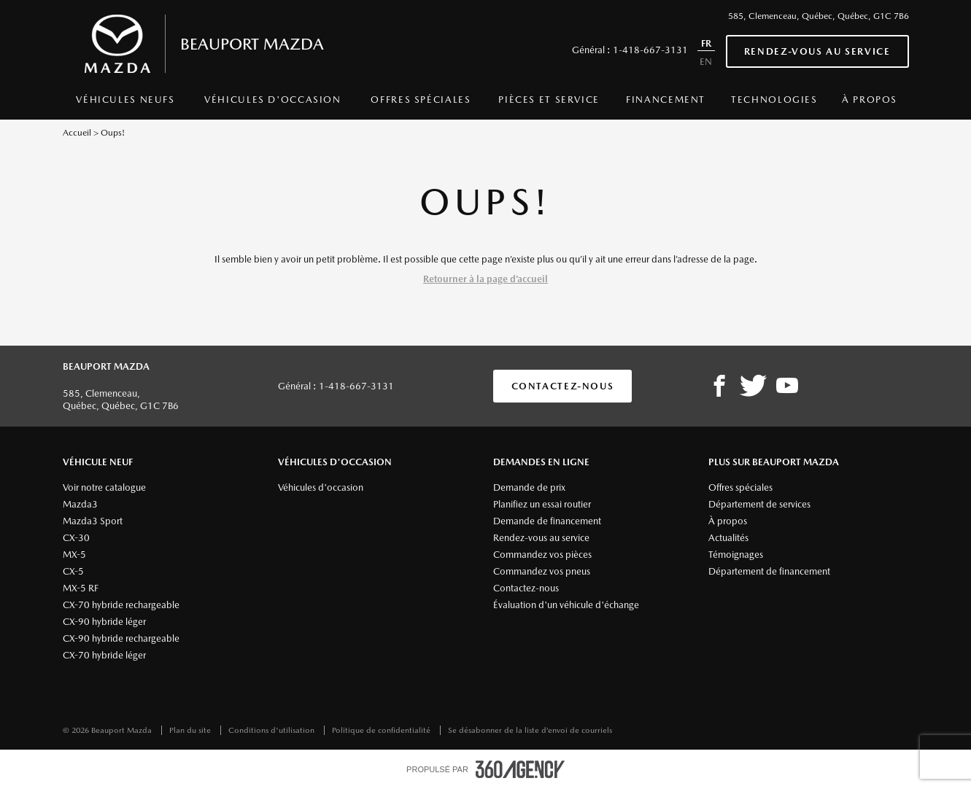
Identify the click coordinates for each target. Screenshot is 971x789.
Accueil (77, 133)
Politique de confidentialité (382, 730)
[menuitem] (126, 104)
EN (706, 61)
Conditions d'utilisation (272, 730)
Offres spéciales (421, 99)
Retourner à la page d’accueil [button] (485, 278)
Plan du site (191, 730)
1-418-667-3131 (650, 49)
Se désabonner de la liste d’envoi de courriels (530, 730)
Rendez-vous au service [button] (817, 51)
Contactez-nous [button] (562, 386)
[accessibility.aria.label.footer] (520, 769)
